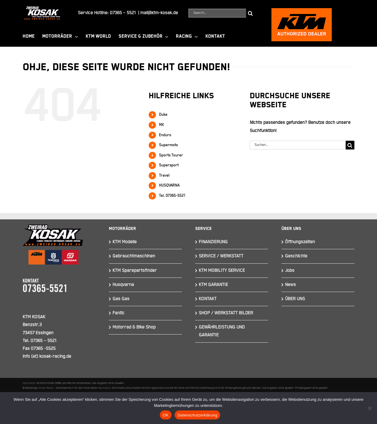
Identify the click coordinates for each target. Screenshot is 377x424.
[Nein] (369, 408)
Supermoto (168, 145)
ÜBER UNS (295, 298)
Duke (163, 114)
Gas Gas (120, 298)
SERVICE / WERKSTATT (221, 256)
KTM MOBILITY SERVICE (222, 270)
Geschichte (296, 256)
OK (166, 415)
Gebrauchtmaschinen (133, 256)
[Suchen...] (298, 145)
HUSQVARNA (169, 185)
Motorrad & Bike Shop (134, 327)
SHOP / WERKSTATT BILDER (226, 313)
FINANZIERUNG (213, 241)
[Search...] (217, 13)
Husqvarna (123, 284)
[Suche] (250, 13)
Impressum (29, 383)
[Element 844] (42, 8)
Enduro (165, 135)
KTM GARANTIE (213, 284)
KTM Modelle (124, 241)
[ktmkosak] (301, 10)
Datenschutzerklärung (197, 415)
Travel (164, 175)
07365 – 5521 (123, 12)
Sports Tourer (171, 155)
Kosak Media (46, 387)
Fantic (118, 313)
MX (161, 125)
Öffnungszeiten (300, 241)
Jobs (289, 270)
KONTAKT (208, 298)
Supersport (169, 165)
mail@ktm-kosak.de (159, 12)
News (290, 284)
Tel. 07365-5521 (172, 195)
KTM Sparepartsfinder (134, 270)
